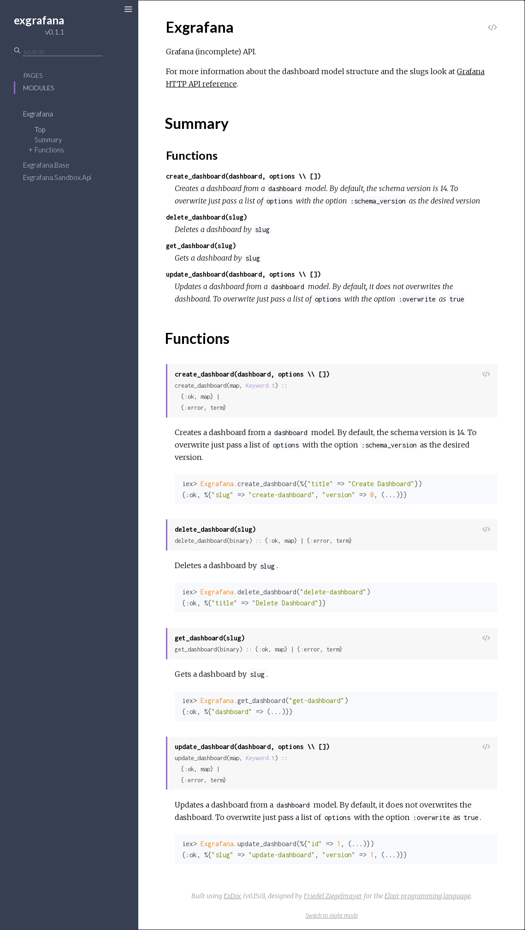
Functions (49, 149)
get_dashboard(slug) (201, 246)
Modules (38, 88)
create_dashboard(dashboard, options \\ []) (243, 176)
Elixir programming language (427, 896)
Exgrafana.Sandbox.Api (57, 177)
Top (40, 129)
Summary (48, 139)
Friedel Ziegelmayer (333, 896)
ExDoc (233, 896)
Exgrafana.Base (46, 165)
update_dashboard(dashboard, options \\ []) (243, 274)
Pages (32, 75)
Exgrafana (38, 114)
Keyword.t (260, 385)
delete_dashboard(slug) (206, 217)
